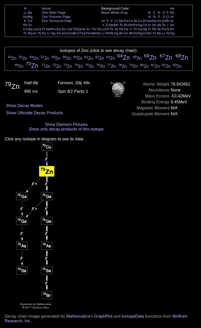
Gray (124, 12)
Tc (121, 25)
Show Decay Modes (24, 105)
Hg (144, 29)
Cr (116, 21)
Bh (121, 33)
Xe (172, 25)
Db (111, 33)
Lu (103, 29)
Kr (172, 21)
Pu (59, 33)
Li (25, 12)
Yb (99, 29)
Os (126, 29)
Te (164, 25)
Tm (93, 29)
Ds (135, 33)
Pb (154, 29)
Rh (131, 25)
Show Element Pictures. (67, 124)
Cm (70, 33)
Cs (25, 29)
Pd (135, 25)
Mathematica (78, 316)
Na (25, 17)
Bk (75, 33)
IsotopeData (133, 316)
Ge (154, 21)
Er (88, 29)
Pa (44, 33)
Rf (107, 33)
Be (30, 12)
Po (164, 29)
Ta (111, 29)
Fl (154, 33)
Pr (43, 29)
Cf (79, 33)
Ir (131, 29)
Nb (111, 25)
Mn (121, 21)
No (99, 33)
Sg (116, 33)
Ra (30, 33)
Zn (145, 21)
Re (121, 29)
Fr (25, 33)
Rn (172, 29)
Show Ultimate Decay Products (34, 113)
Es (84, 33)
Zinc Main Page (54, 12)
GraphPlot (103, 316)
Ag (140, 25)
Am (64, 33)
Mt (131, 33)
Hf (107, 29)
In (149, 25)
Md (93, 33)
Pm (53, 29)
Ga (149, 21)
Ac (35, 33)
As (159, 21)
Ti (107, 21)
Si (154, 17)
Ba (30, 29)
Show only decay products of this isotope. (67, 129)
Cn (144, 33)
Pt (135, 29)
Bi (159, 29)
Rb (25, 25)
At (167, 29)
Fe (126, 21)
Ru (126, 25)
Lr (103, 33)
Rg (140, 33)
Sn (154, 25)
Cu (140, 21)
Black (105, 12)
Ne (172, 12)
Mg (30, 17)
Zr (107, 25)
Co (131, 21)
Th (39, 33)
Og (172, 33)
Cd (144, 25)
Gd (69, 29)
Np (53, 33)
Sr (30, 25)
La (35, 29)
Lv (164, 33)
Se (164, 21)
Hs (126, 33)
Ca (30, 21)
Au (140, 29)
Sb (159, 25)
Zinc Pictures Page (56, 17)
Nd (48, 29)
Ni (135, 21)
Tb (75, 29)
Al (149, 17)
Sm (58, 29)
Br (167, 21)
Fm (88, 33)
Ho (83, 29)
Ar (172, 17)
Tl (149, 29)
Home (46, 8)
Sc (103, 21)
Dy (79, 29)
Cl (167, 17)
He (172, 8)
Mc (159, 33)
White (115, 12)
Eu (64, 29)
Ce (39, 29)
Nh (149, 33)
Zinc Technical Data (57, 21)
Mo (116, 25)
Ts (167, 33)
